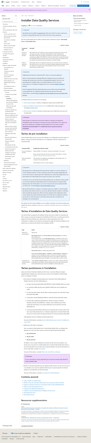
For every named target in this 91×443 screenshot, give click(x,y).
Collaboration (40, 436)
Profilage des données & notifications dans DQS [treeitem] (10, 153)
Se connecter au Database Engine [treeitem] (9, 40)
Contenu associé (77, 25)
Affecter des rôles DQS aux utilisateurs (51, 352)
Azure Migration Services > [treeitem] (10, 86)
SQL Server (31, 15)
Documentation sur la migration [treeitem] (8, 68)
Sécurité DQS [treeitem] (8, 158)
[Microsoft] (3, 2)
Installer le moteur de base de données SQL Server (44, 155)
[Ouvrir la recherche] (81, 2)
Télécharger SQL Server (83, 5)
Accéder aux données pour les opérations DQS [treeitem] (11, 110)
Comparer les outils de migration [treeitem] (9, 72)
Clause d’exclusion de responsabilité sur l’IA (11, 436)
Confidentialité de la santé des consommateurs (64, 436)
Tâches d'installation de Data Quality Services (35, 106)
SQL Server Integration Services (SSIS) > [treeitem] (9, 75)
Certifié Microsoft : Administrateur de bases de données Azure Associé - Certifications (40, 417)
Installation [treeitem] (8, 98)
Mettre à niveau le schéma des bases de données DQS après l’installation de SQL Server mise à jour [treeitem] (11, 129)
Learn (22, 15)
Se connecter (86, 1)
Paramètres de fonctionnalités (30, 126)
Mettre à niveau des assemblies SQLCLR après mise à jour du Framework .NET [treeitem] (10, 121)
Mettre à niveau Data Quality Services (45, 185)
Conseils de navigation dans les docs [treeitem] (9, 27)
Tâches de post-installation (30, 111)
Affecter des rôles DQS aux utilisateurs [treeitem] (11, 106)
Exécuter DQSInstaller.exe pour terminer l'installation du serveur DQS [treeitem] (12, 102)
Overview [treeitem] (7, 92)
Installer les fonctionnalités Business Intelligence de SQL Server (39, 390)
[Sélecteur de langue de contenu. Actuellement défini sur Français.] (5, 433)
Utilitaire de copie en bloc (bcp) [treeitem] (11, 78)
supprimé (40, 33)
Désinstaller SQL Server (30, 392)
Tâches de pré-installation (79, 18)
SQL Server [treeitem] (5, 24)
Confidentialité (48, 436)
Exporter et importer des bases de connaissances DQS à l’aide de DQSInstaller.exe (44, 384)
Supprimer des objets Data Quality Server (34, 388)
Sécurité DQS (42, 349)
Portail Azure (73, 5)
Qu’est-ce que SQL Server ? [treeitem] (10, 34)
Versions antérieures (26, 436)
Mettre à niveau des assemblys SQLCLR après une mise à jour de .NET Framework (44, 382)
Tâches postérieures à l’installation (81, 23)
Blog (34, 436)
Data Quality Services (29, 394)
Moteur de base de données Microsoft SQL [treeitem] (10, 37)
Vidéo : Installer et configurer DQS (32, 380)
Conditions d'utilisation (82, 436)
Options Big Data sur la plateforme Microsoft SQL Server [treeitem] (9, 82)
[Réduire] (16, 15)
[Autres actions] (68, 16)
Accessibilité (4, 438)
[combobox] (10, 19)
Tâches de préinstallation (30, 102)
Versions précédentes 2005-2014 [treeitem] (10, 30)
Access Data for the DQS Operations (50, 373)
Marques (12, 438)
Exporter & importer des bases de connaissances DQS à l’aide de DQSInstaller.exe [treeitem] (11, 115)
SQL (26, 15)
